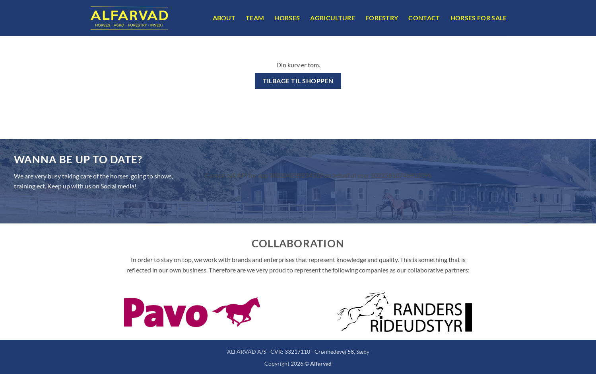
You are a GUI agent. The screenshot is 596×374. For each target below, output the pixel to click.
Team (255, 18)
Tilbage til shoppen (298, 80)
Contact (424, 18)
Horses (287, 18)
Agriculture (332, 18)
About (224, 18)
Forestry (381, 18)
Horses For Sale (478, 18)
